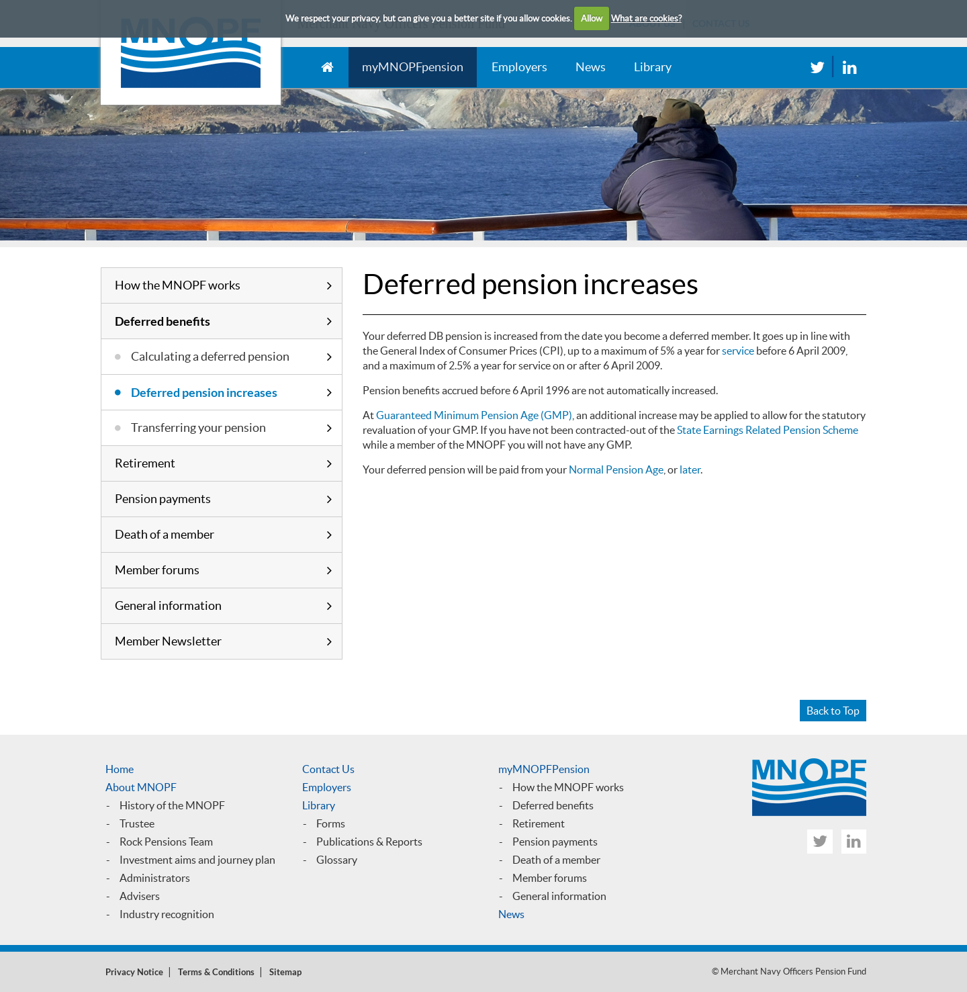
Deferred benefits (162, 321)
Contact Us (328, 769)
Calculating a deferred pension (210, 356)
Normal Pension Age (616, 469)
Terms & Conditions (216, 971)
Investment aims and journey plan (197, 860)
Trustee (137, 823)
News (590, 67)
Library (653, 67)
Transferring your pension (198, 427)
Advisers (140, 896)
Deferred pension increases (204, 392)
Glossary (336, 860)
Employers (519, 67)
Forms (330, 823)
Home (119, 769)
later (690, 469)
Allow (591, 18)
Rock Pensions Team (166, 842)
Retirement (145, 463)
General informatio (556, 896)
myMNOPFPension (544, 769)
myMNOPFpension (412, 67)
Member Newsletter (168, 641)
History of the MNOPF (172, 805)
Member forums (157, 570)
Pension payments (163, 499)
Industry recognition (167, 914)
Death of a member (164, 534)
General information (168, 605)
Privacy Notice (134, 971)
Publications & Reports (369, 842)
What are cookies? (646, 18)
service (738, 351)
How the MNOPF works (177, 285)
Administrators (155, 878)
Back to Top (833, 711)
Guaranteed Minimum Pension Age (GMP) (474, 415)
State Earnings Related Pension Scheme (767, 430)
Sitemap (285, 971)
